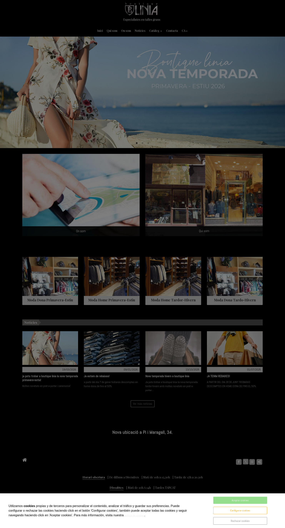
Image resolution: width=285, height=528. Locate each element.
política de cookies (134, 515)
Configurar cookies (240, 510)
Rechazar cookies (240, 521)
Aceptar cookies (240, 500)
